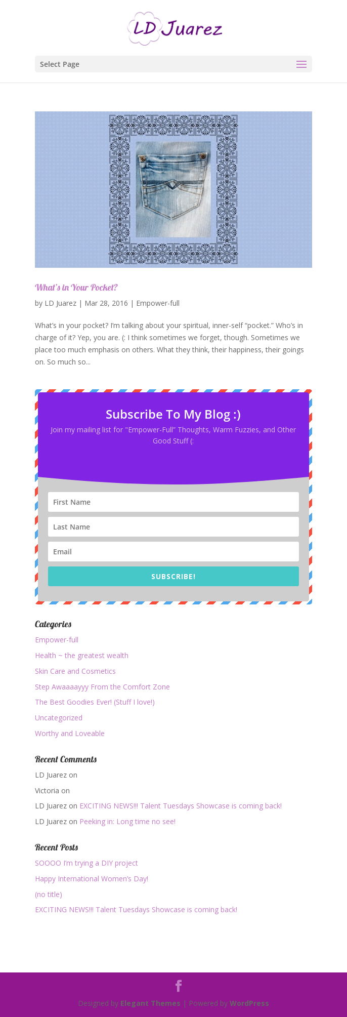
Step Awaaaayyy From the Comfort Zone (102, 686)
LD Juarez (60, 303)
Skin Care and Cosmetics (75, 671)
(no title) (48, 894)
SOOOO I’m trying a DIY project (86, 863)
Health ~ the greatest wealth (81, 655)
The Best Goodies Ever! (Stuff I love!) (95, 702)
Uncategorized (58, 717)
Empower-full (158, 303)
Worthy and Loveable (70, 733)
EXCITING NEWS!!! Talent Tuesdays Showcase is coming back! (180, 805)
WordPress (249, 1003)
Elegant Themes (150, 1003)
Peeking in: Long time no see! (127, 821)
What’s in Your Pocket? (76, 287)
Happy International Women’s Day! (91, 878)
